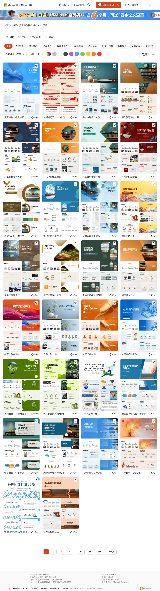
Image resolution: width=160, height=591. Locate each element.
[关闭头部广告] (152, 15)
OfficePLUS (16, 588)
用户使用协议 (54, 588)
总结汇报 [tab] (20, 46)
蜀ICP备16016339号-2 (77, 588)
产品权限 (65, 588)
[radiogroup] (73, 551)
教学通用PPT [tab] (63, 46)
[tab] (10, 36)
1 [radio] (46, 552)
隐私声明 (44, 588)
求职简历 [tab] (33, 46)
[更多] (39, 5)
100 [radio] (99, 552)
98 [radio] (81, 552)
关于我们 (26, 588)
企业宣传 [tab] (149, 46)
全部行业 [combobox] (37, 54)
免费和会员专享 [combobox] (15, 54)
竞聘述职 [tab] (136, 46)
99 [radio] (90, 552)
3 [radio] (61, 552)
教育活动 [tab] (92, 46)
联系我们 (35, 588)
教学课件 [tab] (47, 46)
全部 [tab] (8, 46)
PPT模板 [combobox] (64, 5)
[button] (154, 46)
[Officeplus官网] (20, 5)
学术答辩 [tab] (78, 46)
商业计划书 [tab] (107, 46)
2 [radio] (53, 552)
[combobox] (148, 54)
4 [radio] (69, 552)
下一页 (111, 552)
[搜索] (89, 5)
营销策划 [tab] (122, 46)
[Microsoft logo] (146, 588)
